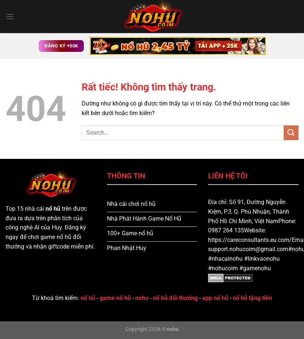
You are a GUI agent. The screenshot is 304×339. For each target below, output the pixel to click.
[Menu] (10, 16)
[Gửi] (291, 132)
